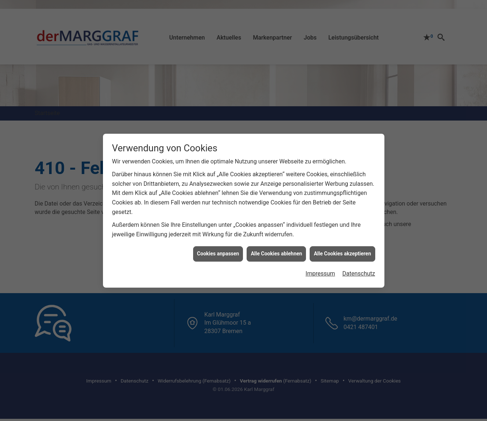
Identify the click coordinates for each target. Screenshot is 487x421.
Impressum (320, 269)
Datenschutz (358, 269)
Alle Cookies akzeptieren (342, 249)
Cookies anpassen (218, 249)
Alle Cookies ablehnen (276, 249)
